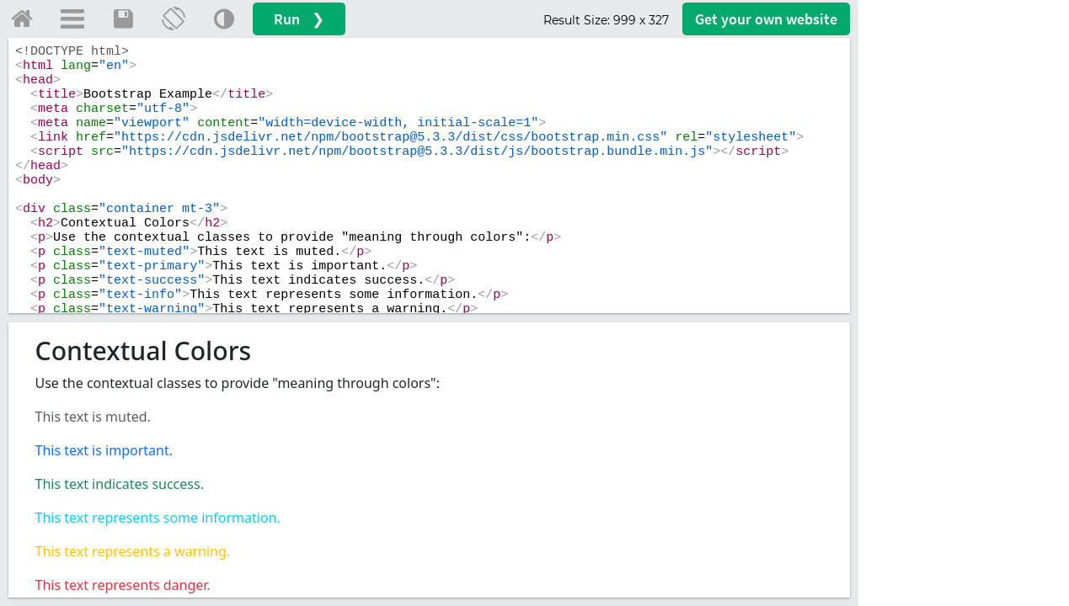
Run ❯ (299, 19)
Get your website (766, 19)
